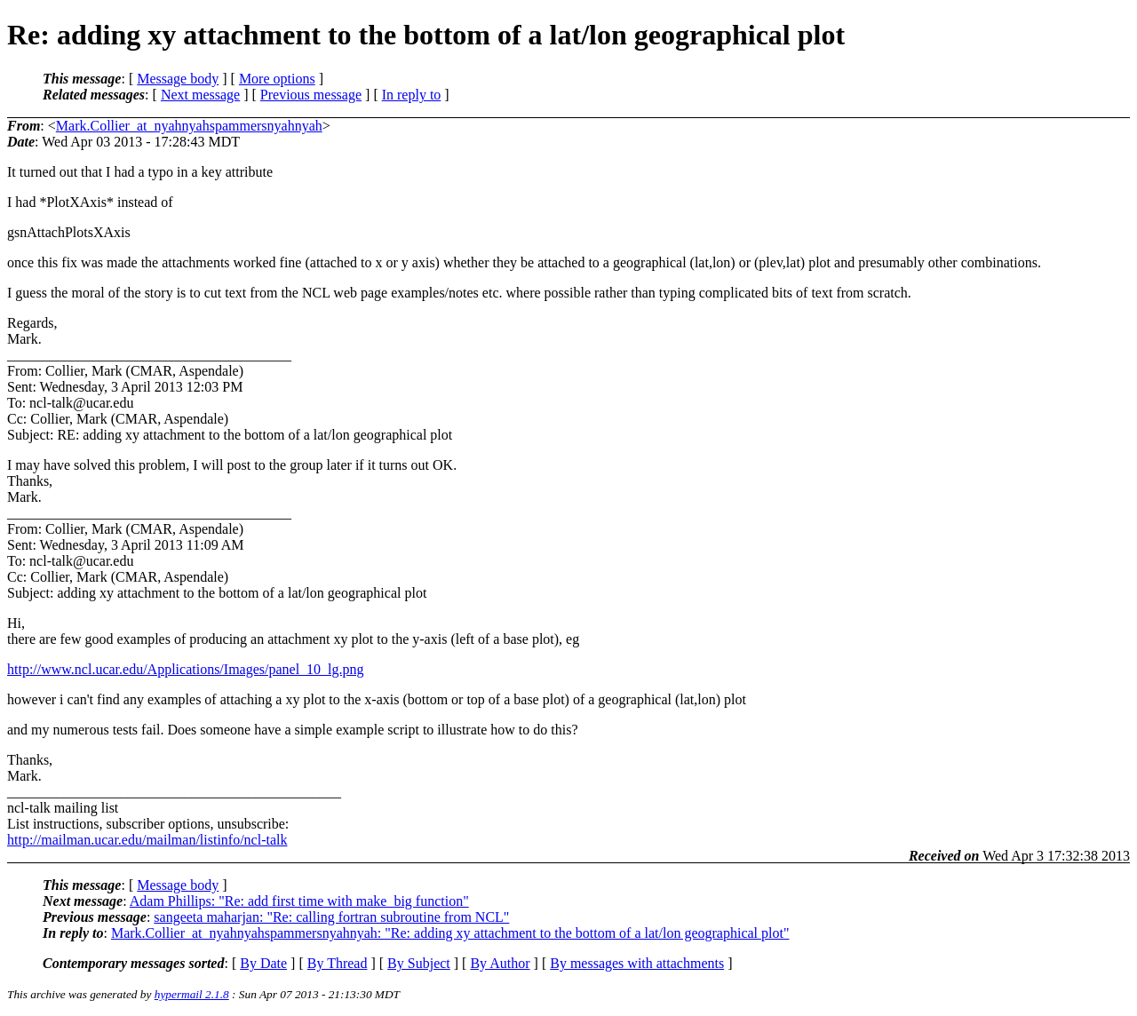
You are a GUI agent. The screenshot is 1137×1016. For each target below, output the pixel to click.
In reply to (411, 94)
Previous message (311, 94)
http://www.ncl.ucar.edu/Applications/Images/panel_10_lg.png (185, 669)
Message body (178, 78)
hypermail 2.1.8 (192, 994)
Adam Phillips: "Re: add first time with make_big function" (299, 901)
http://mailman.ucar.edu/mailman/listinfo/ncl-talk (147, 839)
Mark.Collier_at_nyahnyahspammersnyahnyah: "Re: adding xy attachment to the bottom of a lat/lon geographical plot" (450, 933)
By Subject (418, 963)
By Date (263, 963)
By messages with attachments (637, 963)
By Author (499, 963)
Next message (200, 94)
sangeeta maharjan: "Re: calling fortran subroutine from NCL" (331, 917)
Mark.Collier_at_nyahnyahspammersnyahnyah (189, 125)
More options (277, 78)
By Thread (337, 963)
